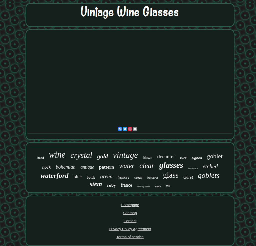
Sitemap (130, 213)
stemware (193, 168)
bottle (91, 177)
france (126, 185)
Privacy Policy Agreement (130, 229)
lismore (123, 177)
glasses (171, 165)
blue (78, 176)
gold (102, 156)
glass (170, 175)
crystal (81, 155)
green (106, 176)
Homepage (130, 205)
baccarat (152, 177)
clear (147, 166)
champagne (143, 186)
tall (168, 186)
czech (138, 177)
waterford (54, 175)
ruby (111, 185)
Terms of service (130, 237)
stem (96, 184)
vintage (125, 155)
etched (210, 166)
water (126, 166)
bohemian (66, 167)
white (157, 186)
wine (57, 155)
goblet (215, 156)
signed (197, 158)
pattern (106, 167)
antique (87, 167)
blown (147, 158)
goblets (209, 175)
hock (46, 167)
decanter (166, 157)
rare (183, 158)
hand (41, 158)
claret (188, 177)
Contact (130, 221)
